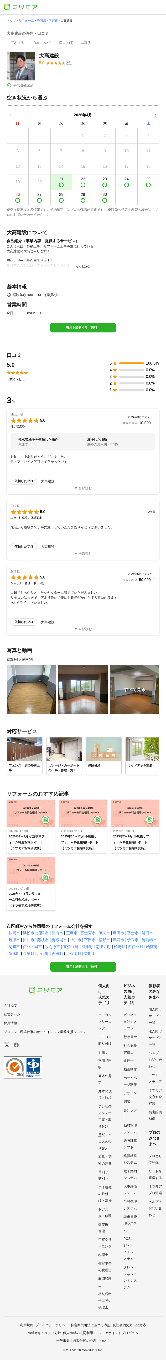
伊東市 (53, 20)
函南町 (152, 947)
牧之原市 (52, 947)
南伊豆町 (103, 947)
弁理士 (129, 1061)
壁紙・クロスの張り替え (105, 1141)
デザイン (130, 1093)
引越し (103, 1052)
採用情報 (10, 1023)
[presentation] (17, 43)
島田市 (118, 933)
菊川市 (14, 947)
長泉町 (28, 954)
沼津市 (43, 933)
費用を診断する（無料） (83, 327)
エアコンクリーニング (105, 1021)
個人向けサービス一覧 (155, 1015)
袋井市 (75, 940)
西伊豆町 (135, 947)
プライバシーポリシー (52, 1325)
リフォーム (26, 20)
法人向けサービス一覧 (155, 1037)
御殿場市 (59, 940)
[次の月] (155, 115)
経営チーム (12, 1014)
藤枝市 (43, 940)
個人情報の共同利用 (78, 1333)
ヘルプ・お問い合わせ (155, 1059)
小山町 (43, 954)
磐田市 (147, 933)
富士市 (133, 933)
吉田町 (57, 954)
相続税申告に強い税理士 (105, 1300)
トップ (11, 20)
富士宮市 (88, 933)
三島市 (72, 933)
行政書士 (130, 1037)
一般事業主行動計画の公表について (83, 1341)
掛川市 (28, 940)
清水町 (14, 954)
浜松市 (28, 933)
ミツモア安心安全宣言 (155, 1096)
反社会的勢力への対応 (129, 1325)
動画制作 (130, 1069)
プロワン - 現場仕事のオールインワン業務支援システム (45, 1032)
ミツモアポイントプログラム (116, 1333)
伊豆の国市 (32, 947)
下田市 (90, 940)
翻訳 (127, 1101)
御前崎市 (149, 940)
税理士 (103, 1255)
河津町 (87, 947)
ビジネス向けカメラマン (130, 1021)
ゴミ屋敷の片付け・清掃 (105, 1193)
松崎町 (119, 947)
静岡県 (41, 20)
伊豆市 (133, 940)
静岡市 (14, 933)
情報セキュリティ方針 (44, 1333)
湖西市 (118, 940)
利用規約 (26, 1325)
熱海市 (57, 933)
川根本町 (73, 954)
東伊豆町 (70, 947)
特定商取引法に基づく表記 (91, 1325)
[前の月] (10, 115)
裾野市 (104, 940)
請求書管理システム (130, 1223)
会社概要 (10, 1005)
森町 (88, 954)
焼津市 (14, 940)
